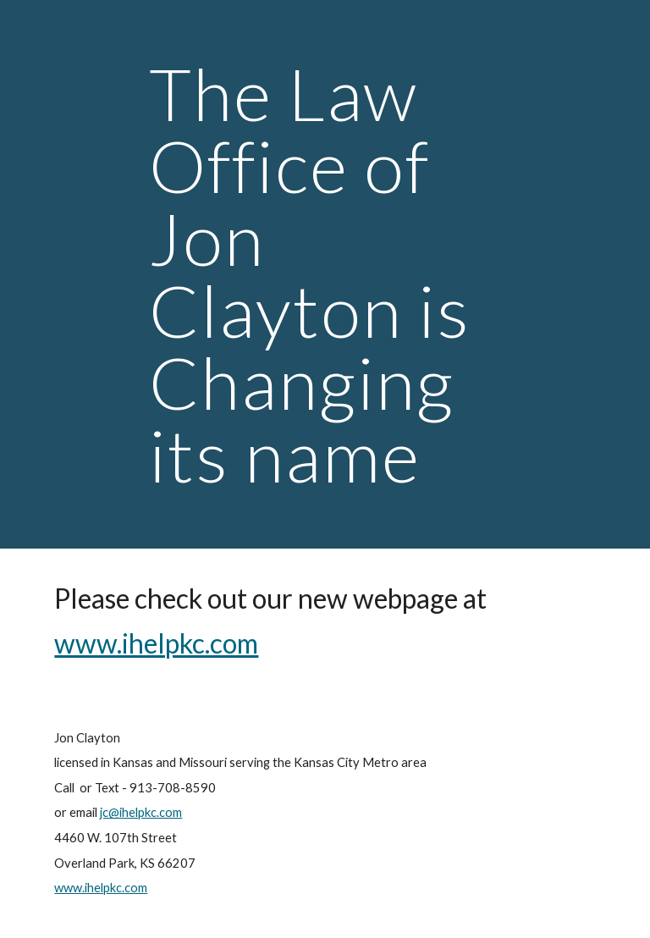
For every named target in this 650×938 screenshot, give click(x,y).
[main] (324, 274)
